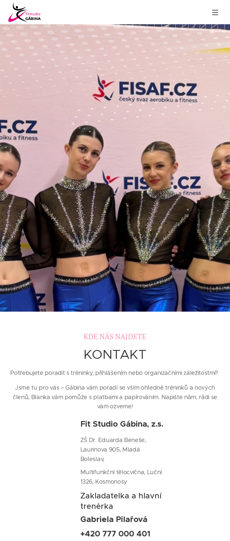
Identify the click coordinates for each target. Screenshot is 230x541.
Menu (215, 12)
